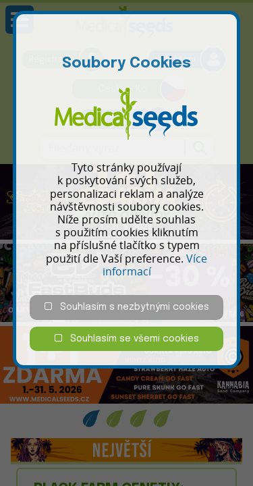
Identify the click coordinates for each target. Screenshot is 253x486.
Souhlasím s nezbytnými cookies (127, 307)
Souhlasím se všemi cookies (127, 338)
